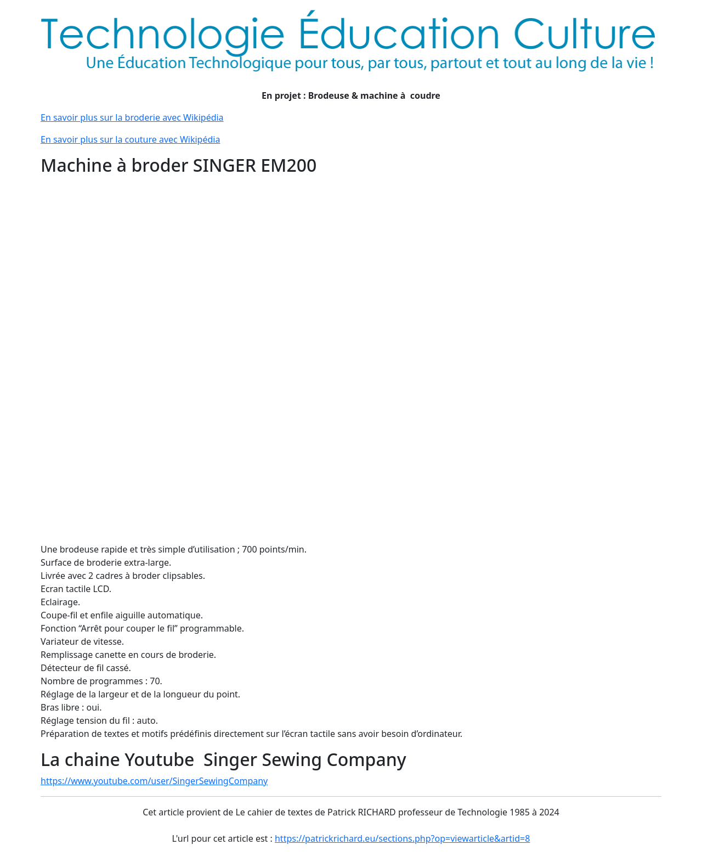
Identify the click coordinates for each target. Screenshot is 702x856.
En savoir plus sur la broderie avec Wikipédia (132, 117)
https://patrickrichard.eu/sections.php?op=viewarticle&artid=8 (402, 838)
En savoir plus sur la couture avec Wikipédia (130, 139)
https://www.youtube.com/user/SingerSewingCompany (154, 781)
